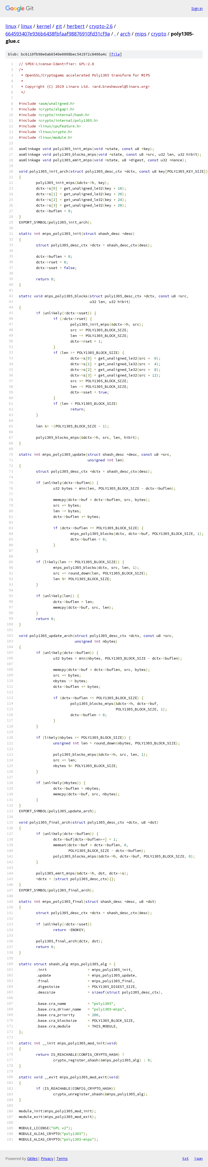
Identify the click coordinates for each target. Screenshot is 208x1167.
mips (140, 33)
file (115, 54)
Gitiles (32, 1158)
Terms (62, 1158)
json (198, 1158)
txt (185, 1158)
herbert (76, 26)
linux (10, 26)
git (59, 26)
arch (125, 33)
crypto (158, 33)
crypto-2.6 (101, 26)
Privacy (47, 1158)
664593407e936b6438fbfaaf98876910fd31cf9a (57, 33)
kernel (44, 26)
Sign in (197, 8)
